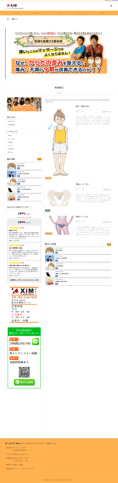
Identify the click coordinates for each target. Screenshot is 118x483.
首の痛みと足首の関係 (61, 258)
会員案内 (10, 142)
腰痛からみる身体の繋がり (62, 273)
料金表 (10, 135)
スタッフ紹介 (11, 139)
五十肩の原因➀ (59, 266)
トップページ (16, 13)
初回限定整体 (11, 124)
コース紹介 (59, 13)
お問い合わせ (102, 13)
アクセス (10, 145)
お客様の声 (11, 149)
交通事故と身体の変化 (61, 281)
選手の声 (10, 152)
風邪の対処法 (58, 250)
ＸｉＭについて (80, 13)
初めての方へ (37, 13)
